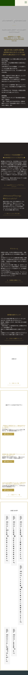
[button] (14, 185)
